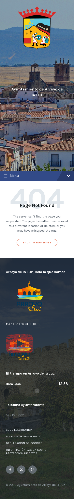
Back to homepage (37, 242)
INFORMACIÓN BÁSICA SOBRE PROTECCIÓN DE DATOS (26, 451)
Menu (37, 176)
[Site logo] (37, 49)
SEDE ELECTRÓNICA (19, 429)
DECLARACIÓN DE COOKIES (24, 443)
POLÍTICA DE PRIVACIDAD (23, 436)
